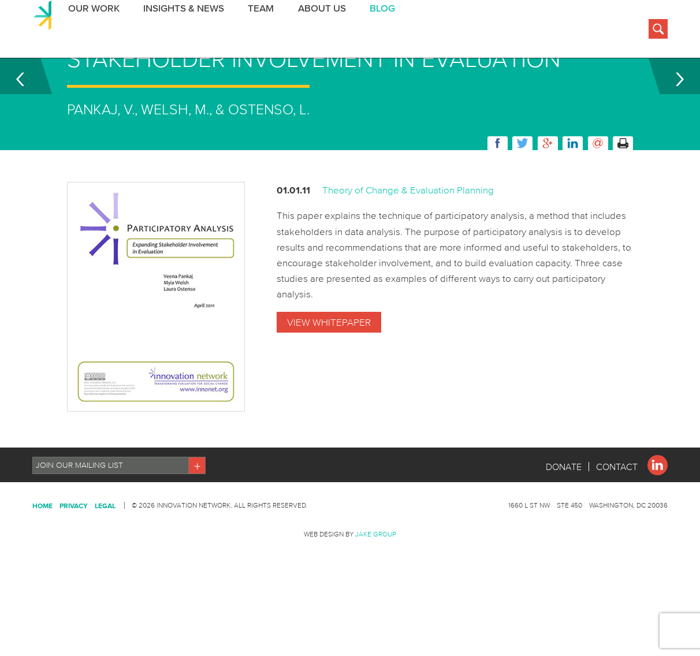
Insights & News (180, 30)
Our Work (91, 30)
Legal (105, 563)
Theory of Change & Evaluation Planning (408, 247)
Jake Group (375, 591)
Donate (564, 524)
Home (42, 563)
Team (257, 30)
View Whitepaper (329, 379)
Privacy (73, 563)
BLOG (376, 30)
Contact (617, 524)
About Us (317, 30)
